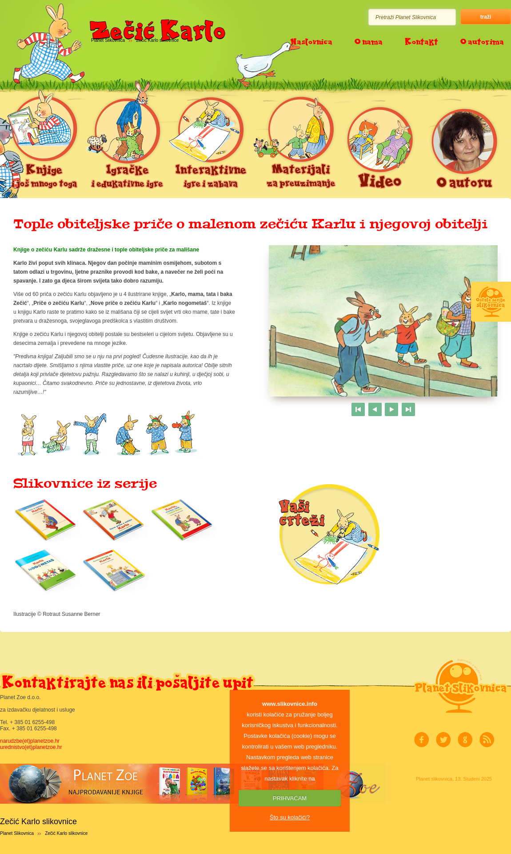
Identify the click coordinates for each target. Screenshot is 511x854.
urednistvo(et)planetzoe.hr (31, 747)
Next (391, 409)
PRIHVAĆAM (290, 798)
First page (358, 409)
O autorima (482, 41)
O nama (369, 41)
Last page (408, 409)
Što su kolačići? (290, 817)
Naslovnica (311, 41)
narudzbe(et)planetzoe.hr (30, 741)
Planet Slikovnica (17, 833)
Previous (375, 409)
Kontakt (421, 41)
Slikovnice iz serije (85, 483)
